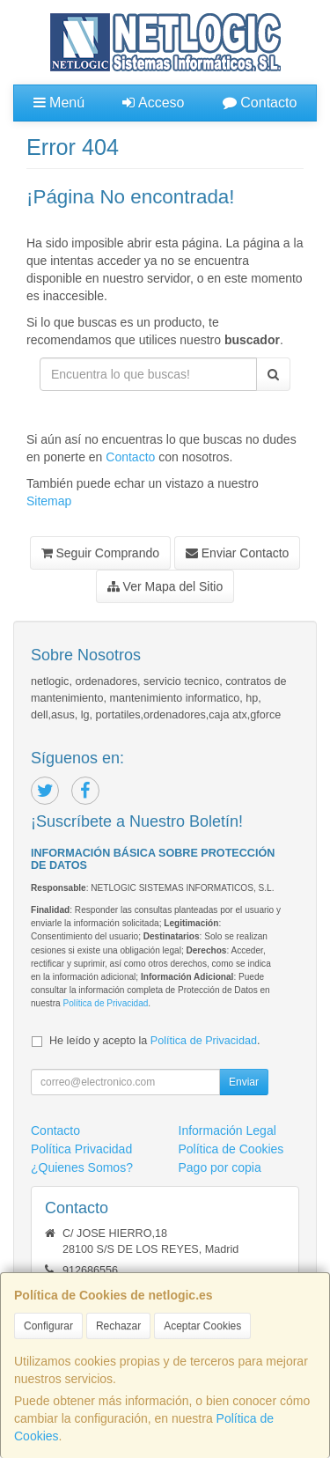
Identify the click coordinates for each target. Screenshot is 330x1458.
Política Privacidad (81, 1149)
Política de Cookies (231, 1149)
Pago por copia (220, 1167)
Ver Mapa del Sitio (165, 586)
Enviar (244, 1082)
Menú (58, 102)
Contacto (260, 102)
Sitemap (48, 501)
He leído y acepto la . (154, 1041)
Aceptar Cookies (202, 1326)
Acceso (153, 102)
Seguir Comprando (100, 553)
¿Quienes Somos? (82, 1167)
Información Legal (227, 1130)
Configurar (48, 1326)
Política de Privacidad (105, 1003)
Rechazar (118, 1326)
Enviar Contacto (238, 553)
